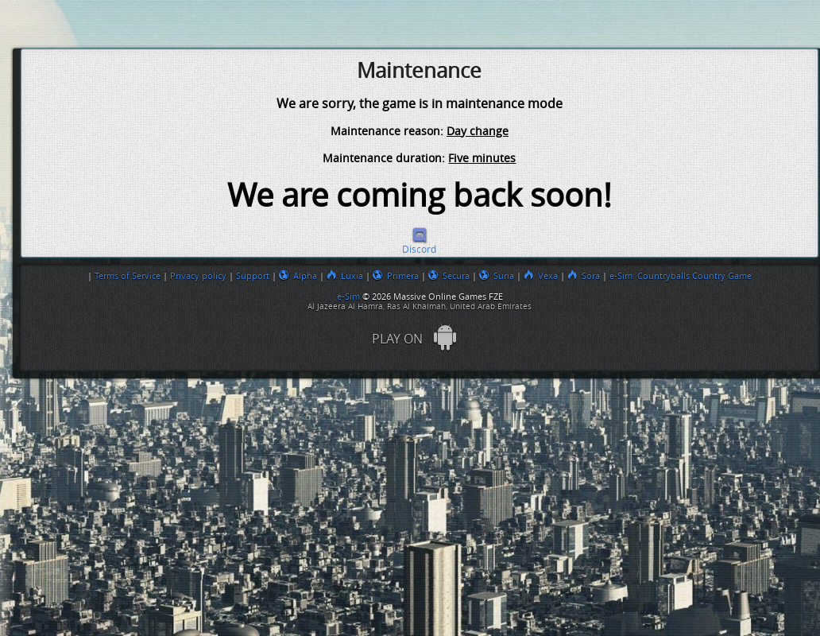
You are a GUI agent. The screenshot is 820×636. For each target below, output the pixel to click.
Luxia (345, 275)
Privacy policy (198, 275)
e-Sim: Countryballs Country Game (680, 275)
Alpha (298, 275)
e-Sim (349, 296)
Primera (396, 275)
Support (252, 275)
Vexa (541, 275)
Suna (496, 275)
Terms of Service (128, 275)
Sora (583, 275)
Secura (449, 275)
